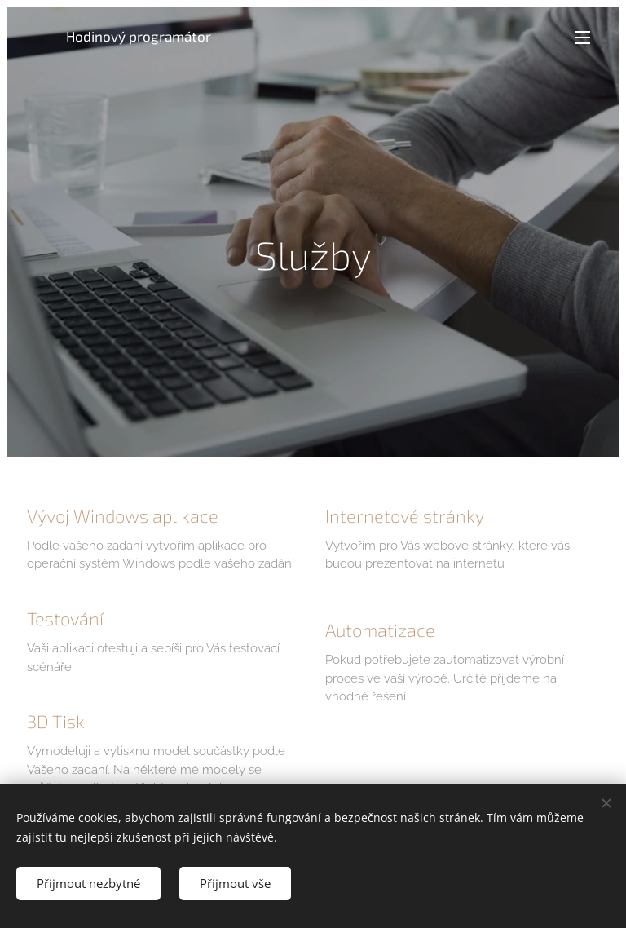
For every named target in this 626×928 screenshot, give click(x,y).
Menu (582, 37)
